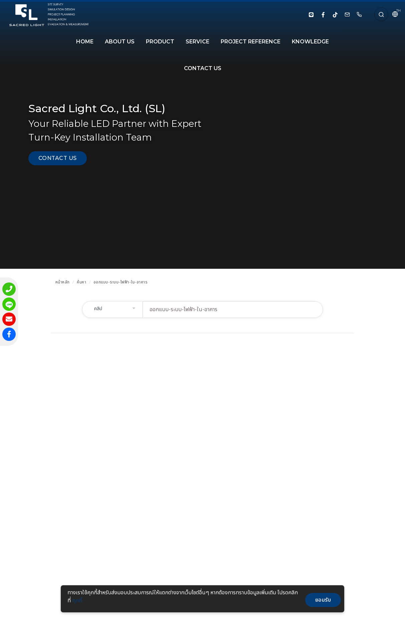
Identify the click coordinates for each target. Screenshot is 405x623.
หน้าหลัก (62, 281)
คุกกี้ (77, 600)
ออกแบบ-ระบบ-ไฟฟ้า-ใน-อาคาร (120, 281)
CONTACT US (202, 68)
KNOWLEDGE (310, 41)
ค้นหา (81, 281)
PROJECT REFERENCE (250, 41)
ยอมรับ (323, 600)
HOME (84, 41)
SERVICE (197, 41)
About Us (120, 41)
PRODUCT (160, 41)
